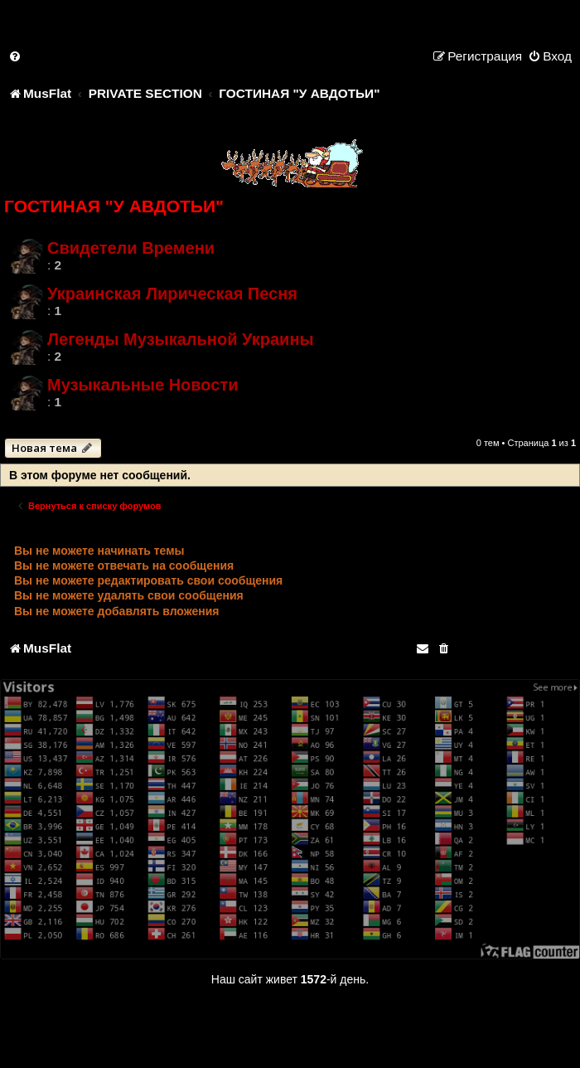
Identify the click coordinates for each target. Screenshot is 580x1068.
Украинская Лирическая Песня (172, 293)
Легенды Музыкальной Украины (180, 339)
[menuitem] (15, 56)
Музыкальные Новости (143, 385)
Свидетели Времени (131, 248)
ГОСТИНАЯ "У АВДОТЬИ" (114, 206)
